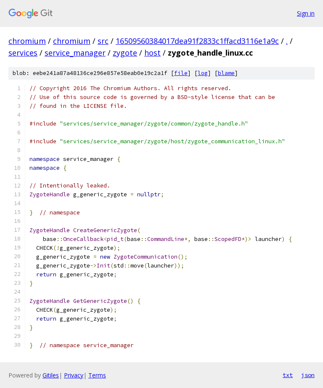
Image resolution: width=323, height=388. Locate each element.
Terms (97, 375)
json (308, 375)
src (103, 41)
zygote (125, 53)
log (203, 73)
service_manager (75, 53)
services (22, 53)
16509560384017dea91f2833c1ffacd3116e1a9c (197, 41)
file (181, 73)
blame (226, 73)
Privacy (73, 375)
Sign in (306, 13)
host (152, 53)
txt (288, 375)
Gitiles (50, 375)
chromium (27, 41)
